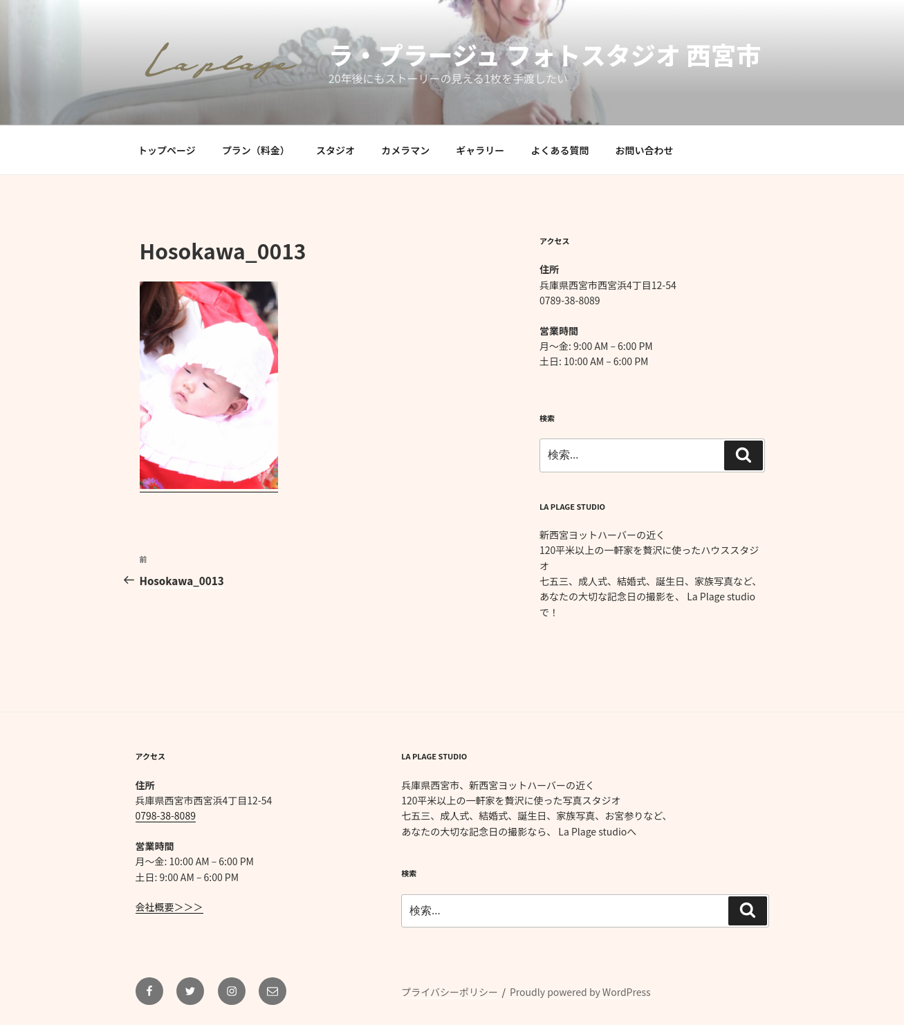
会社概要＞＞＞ (169, 907)
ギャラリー (480, 150)
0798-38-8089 (166, 815)
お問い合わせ (645, 150)
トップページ (167, 150)
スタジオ (335, 150)
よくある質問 (560, 150)
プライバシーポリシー (449, 992)
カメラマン (405, 150)
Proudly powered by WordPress (580, 992)
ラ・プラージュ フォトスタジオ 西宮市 (545, 54)
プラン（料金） (256, 150)
